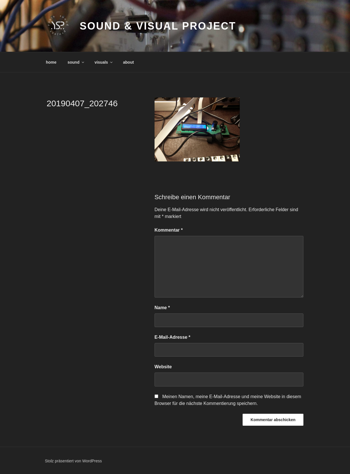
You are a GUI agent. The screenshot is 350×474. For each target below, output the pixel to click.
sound (76, 62)
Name (162, 307)
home (51, 62)
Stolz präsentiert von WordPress (73, 461)
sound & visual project (158, 26)
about (128, 62)
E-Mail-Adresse (172, 337)
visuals (104, 62)
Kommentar (169, 230)
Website (163, 366)
